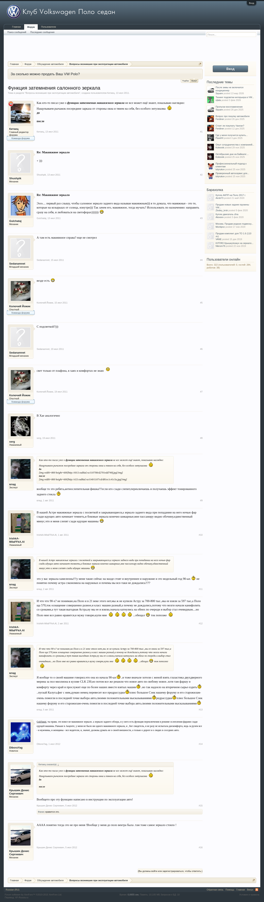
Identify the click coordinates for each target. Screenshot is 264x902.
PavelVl (219, 138)
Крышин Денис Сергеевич (19, 792)
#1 (201, 131)
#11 (201, 589)
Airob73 (219, 198)
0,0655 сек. (133, 894)
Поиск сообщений (16, 32)
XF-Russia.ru (21, 897)
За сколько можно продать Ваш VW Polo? (45, 74)
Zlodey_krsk (222, 210)
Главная (16, 27)
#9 (201, 500)
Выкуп (194, 80)
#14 (201, 744)
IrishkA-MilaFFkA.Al (17, 540)
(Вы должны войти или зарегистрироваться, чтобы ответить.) (170, 871)
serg (12, 441)
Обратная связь (215, 889)
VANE (219, 239)
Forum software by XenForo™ (33, 894)
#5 (201, 302)
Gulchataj (15, 221)
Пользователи (48, 27)
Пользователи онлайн (223, 259)
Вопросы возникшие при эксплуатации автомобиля (52, 93)
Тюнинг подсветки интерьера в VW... (235, 97)
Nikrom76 (220, 246)
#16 (201, 847)
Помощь (229, 889)
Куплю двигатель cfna (227, 214)
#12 (201, 623)
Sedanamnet (17, 263)
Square (219, 93)
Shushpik (15, 178)
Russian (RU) (12, 889)
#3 (201, 218)
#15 (201, 805)
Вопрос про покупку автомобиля (233, 116)
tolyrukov (220, 169)
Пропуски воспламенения (229, 106)
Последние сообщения (42, 32)
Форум (31, 27)
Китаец (111, 93)
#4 (201, 260)
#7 (201, 391)
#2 (201, 174)
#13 (201, 709)
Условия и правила (249, 894)
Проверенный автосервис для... (232, 173)
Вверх (250, 889)
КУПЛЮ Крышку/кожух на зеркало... (234, 243)
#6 (201, 349)
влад (12, 484)
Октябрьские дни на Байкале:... (232, 154)
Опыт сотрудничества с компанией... (235, 144)
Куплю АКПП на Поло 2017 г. (231, 195)
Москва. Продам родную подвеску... (234, 224)
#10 (201, 535)
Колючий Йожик (19, 306)
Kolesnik (220, 147)
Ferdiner (220, 119)
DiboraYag (15, 747)
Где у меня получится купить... (232, 135)
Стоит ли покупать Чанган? (230, 125)
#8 (201, 438)
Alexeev (220, 217)
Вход (251, 3)
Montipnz (220, 227)
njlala (218, 100)
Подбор (185, 81)
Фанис (41, 812)
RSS (256, 889)
